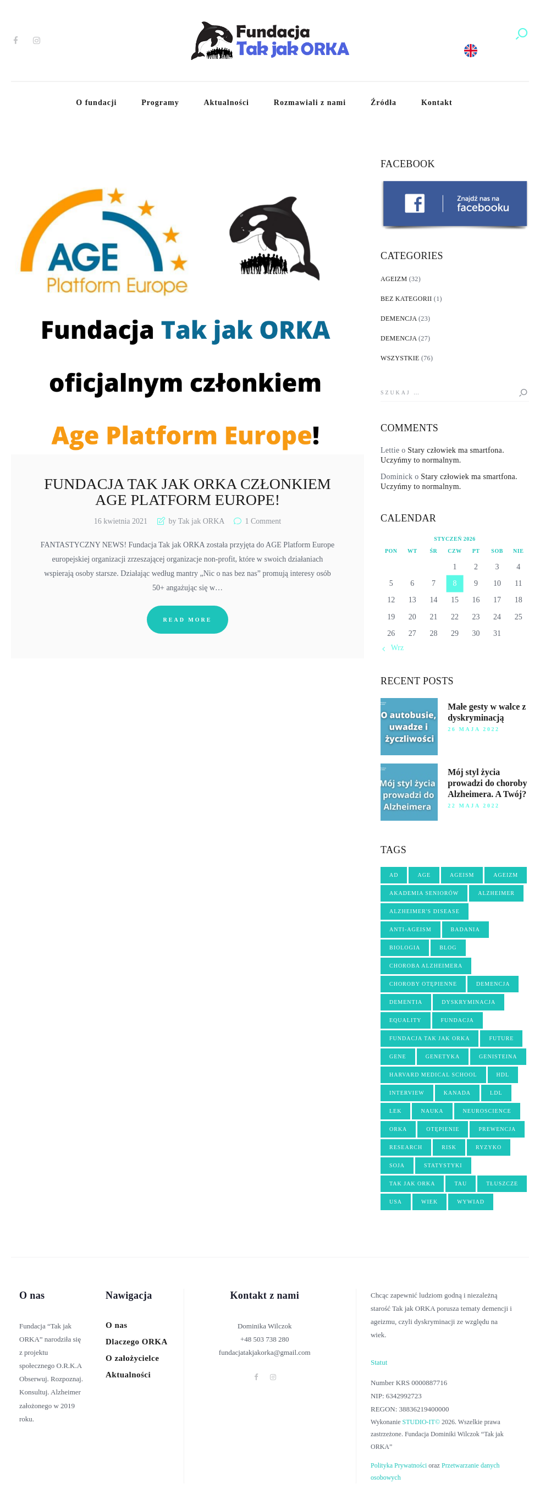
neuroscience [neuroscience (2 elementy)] (487, 1111)
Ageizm (394, 279)
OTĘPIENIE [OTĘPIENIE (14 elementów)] (442, 1129)
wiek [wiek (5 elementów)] (429, 1202)
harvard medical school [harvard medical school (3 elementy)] (433, 1075)
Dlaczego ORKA (137, 1341)
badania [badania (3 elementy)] (465, 929)
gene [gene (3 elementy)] (397, 1056)
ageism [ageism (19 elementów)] (462, 875)
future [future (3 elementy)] (501, 1038)
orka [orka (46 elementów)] (398, 1129)
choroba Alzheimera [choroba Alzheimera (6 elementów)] (425, 966)
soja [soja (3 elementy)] (397, 1165)
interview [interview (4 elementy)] (407, 1093)
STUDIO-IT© (421, 1422)
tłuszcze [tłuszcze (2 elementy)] (502, 1183)
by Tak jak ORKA (196, 521)
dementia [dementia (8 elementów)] (405, 1002)
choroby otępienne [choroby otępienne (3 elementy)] (423, 984)
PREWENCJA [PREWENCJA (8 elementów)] (497, 1129)
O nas (117, 1325)
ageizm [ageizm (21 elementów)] (505, 875)
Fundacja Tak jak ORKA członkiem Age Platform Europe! (187, 492)
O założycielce (132, 1358)
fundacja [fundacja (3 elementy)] (457, 1020)
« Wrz (394, 648)
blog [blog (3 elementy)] (447, 947)
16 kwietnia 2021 (120, 521)
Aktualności (128, 1374)
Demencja (399, 318)
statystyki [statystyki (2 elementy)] (443, 1165)
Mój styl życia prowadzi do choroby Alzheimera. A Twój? (487, 783)
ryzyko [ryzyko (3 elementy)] (489, 1147)
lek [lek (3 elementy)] (395, 1111)
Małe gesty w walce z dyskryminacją (487, 712)
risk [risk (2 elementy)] (449, 1147)
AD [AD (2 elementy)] (393, 875)
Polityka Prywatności (399, 1465)
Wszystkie (400, 358)
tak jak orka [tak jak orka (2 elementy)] (412, 1183)
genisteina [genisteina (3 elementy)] (498, 1056)
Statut (379, 1362)
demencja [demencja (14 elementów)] (493, 984)
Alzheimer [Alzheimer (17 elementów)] (496, 893)
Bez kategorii (406, 299)
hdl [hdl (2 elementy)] (503, 1075)
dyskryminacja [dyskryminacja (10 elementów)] (468, 1002)
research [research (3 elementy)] (405, 1147)
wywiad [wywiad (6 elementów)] (470, 1202)
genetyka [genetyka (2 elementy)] (443, 1056)
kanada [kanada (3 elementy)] (457, 1093)
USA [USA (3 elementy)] (395, 1202)
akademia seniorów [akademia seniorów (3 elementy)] (424, 893)
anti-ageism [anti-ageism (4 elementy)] (410, 929)
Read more (187, 620)
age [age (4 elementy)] (424, 875)
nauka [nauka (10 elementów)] (432, 1111)
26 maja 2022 (474, 729)
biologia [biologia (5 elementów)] (404, 947)
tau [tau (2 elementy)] (460, 1183)
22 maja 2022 (474, 806)
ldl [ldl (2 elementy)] (496, 1093)
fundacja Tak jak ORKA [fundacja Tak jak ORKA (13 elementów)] (429, 1038)
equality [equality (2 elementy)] (405, 1020)
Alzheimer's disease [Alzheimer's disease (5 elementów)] (424, 911)
